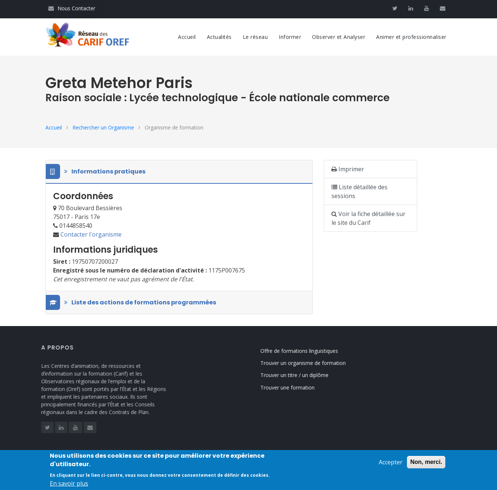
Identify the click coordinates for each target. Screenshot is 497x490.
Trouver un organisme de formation (309, 362)
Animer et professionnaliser (411, 36)
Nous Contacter (71, 8)
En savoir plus (69, 486)
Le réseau (255, 36)
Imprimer (347, 169)
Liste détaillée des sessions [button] (359, 191)
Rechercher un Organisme (103, 127)
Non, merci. (426, 464)
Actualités (219, 36)
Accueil (187, 36)
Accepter (391, 464)
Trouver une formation (294, 387)
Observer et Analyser (338, 36)
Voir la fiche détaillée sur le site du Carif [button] (368, 218)
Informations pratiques (99, 172)
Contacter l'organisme (91, 234)
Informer (290, 36)
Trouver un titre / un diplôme (301, 375)
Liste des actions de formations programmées (134, 303)
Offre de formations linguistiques (305, 350)
